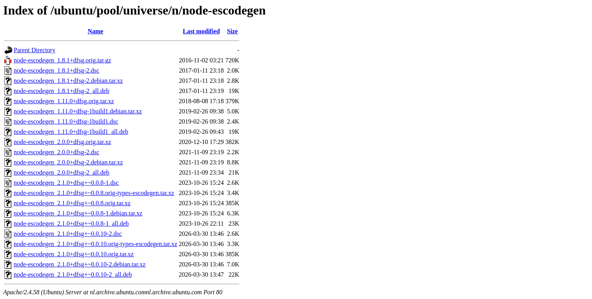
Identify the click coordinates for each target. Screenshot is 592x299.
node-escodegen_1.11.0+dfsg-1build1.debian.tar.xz (78, 111)
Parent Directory (34, 50)
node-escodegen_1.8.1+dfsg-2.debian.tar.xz (68, 80)
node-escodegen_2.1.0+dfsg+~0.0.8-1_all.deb (71, 223)
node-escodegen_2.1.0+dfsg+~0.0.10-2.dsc (68, 233)
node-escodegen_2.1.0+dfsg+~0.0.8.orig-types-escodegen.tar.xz (94, 193)
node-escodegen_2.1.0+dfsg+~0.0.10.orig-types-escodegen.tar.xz (95, 244)
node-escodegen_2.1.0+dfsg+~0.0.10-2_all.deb (73, 274)
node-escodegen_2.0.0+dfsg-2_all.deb (61, 172)
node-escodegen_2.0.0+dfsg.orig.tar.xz (62, 142)
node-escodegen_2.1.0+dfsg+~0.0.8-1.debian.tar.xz (78, 213)
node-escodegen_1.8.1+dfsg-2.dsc (56, 70)
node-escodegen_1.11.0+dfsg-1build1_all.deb (71, 131)
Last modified (201, 31)
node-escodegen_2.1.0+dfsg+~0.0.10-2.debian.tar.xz (79, 264)
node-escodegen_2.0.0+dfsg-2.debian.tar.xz (68, 162)
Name (95, 31)
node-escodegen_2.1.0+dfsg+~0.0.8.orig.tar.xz (72, 203)
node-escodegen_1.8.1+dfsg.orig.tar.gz (62, 60)
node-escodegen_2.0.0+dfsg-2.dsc (56, 152)
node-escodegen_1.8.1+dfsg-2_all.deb (61, 91)
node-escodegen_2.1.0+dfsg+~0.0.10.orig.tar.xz (74, 254)
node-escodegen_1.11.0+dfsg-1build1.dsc (66, 121)
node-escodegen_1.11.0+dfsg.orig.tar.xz (64, 101)
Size (232, 31)
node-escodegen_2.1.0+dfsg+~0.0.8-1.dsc (66, 182)
